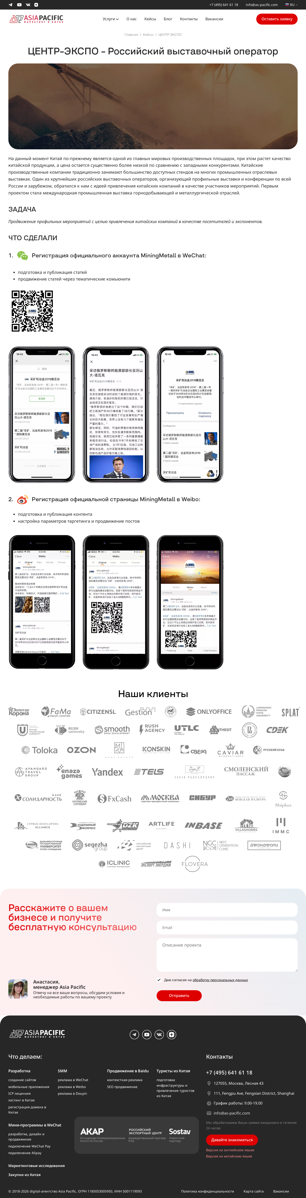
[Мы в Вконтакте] (28, 4)
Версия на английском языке (230, 1150)
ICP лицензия (19, 1093)
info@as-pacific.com (232, 1113)
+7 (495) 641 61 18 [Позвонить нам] (223, 4)
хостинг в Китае (21, 1100)
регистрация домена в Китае (27, 1110)
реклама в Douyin (72, 1093)
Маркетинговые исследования (36, 1165)
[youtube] (147, 1038)
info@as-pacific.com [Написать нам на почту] (262, 4)
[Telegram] (134, 1038)
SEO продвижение (122, 1086)
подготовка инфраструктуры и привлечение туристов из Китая (175, 1088)
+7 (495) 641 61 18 (229, 1072)
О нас (131, 18)
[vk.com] (159, 1038)
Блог (168, 18)
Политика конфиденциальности (207, 1191)
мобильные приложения (28, 1086)
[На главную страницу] (39, 18)
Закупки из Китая (24, 1174)
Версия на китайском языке (229, 1156)
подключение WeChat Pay (29, 1146)
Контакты (189, 18)
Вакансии (214, 18)
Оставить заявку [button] (277, 18)
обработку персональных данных (220, 980)
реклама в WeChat (73, 1080)
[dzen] (171, 1038)
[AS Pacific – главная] (40, 1035)
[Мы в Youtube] (19, 4)
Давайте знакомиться (232, 1139)
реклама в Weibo (72, 1086)
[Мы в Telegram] (10, 4)
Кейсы (150, 18)
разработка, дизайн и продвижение (26, 1136)
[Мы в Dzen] (36, 5)
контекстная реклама (124, 1080)
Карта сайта (254, 1191)
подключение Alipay (24, 1153)
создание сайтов (22, 1080)
